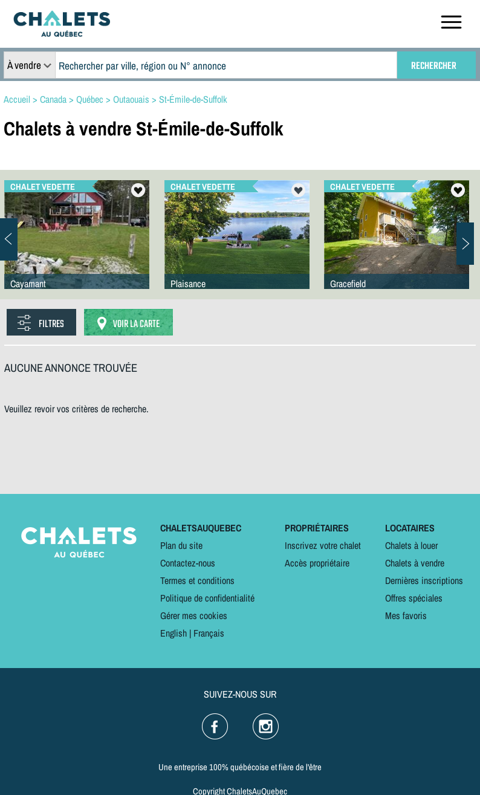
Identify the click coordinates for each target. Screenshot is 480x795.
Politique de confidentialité (207, 598)
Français (208, 633)
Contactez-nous (187, 562)
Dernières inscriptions (424, 580)
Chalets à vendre (414, 562)
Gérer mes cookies (193, 615)
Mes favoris (406, 615)
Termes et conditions (197, 580)
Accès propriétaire (317, 562)
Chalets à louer (411, 545)
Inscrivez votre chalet (323, 545)
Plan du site (181, 545)
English (173, 633)
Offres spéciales (414, 598)
